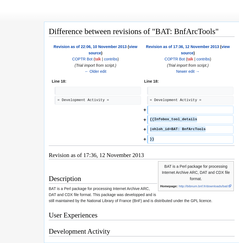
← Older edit (95, 71)
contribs (111, 59)
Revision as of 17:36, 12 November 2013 (182, 46)
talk (98, 59)
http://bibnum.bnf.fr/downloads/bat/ (203, 186)
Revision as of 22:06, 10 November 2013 (90, 46)
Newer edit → (188, 71)
